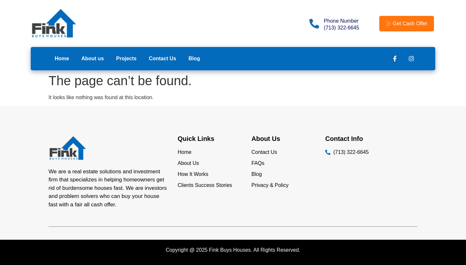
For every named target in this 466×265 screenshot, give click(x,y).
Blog (194, 58)
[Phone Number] (314, 24)
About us (92, 58)
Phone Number (341, 21)
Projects (126, 58)
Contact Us (162, 58)
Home (62, 58)
